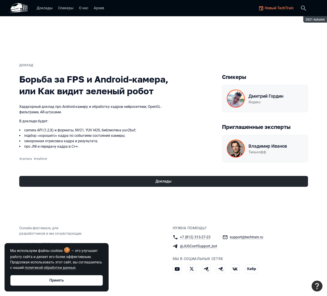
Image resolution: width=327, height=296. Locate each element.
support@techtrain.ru (246, 236)
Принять (56, 280)
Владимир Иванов (267, 146)
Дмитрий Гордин (265, 96)
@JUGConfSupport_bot (198, 246)
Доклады (163, 181)
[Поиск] (303, 8)
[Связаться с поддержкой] (317, 286)
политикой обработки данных (50, 267)
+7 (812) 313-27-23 (195, 236)
